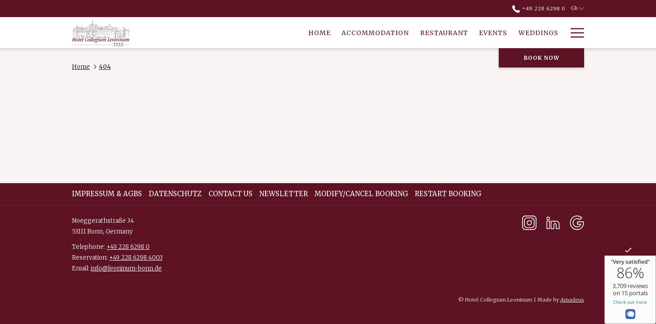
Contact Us (230, 193)
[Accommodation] (283, 32)
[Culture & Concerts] (517, 32)
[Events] (401, 32)
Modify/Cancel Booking (361, 193)
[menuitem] (108, 194)
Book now (541, 57)
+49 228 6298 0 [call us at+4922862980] (538, 8)
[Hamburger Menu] (574, 32)
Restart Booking (448, 193)
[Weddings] (445, 32)
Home (81, 67)
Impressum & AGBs (107, 193)
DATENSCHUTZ (175, 193)
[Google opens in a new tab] (577, 222)
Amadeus (572, 300)
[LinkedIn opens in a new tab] (553, 222)
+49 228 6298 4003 (136, 257)
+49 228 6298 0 (128, 247)
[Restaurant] (351, 32)
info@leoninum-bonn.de (126, 268)
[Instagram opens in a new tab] (529, 222)
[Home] (227, 32)
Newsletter (283, 193)
